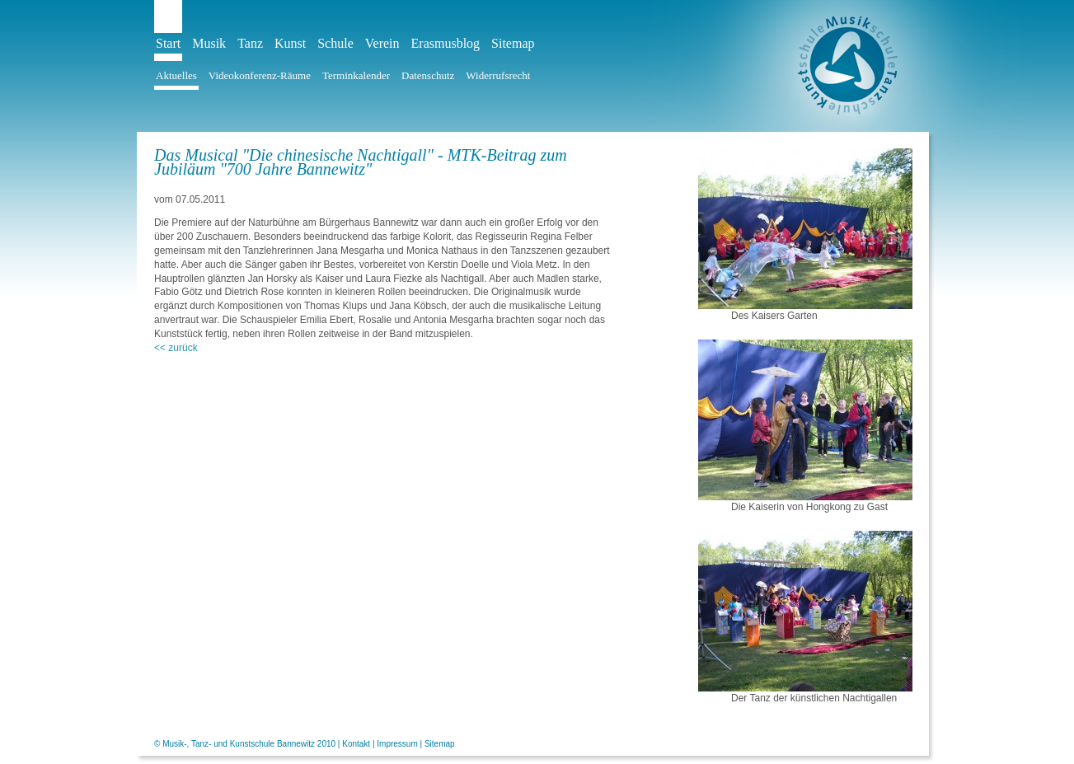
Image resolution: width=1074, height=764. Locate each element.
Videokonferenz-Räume (260, 75)
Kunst (290, 43)
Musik (209, 43)
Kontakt (356, 743)
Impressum (397, 743)
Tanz (250, 43)
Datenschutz (427, 75)
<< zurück (176, 348)
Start (168, 43)
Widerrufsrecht (498, 75)
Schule (335, 43)
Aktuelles (176, 75)
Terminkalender (356, 75)
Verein (382, 43)
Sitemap (512, 43)
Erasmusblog (446, 43)
